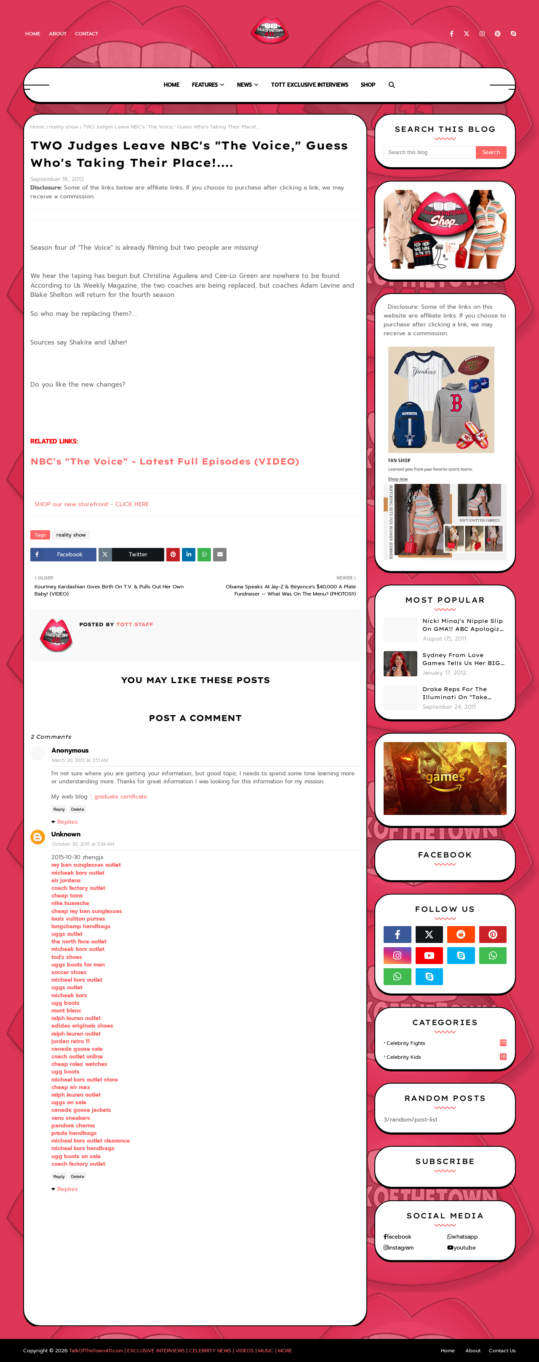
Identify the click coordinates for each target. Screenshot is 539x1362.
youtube (465, 1248)
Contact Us (502, 1350)
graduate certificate (120, 797)
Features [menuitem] (205, 85)
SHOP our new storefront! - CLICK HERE (92, 504)
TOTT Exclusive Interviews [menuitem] (309, 85)
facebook (399, 1237)
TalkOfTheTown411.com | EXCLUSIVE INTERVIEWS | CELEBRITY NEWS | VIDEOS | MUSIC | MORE (180, 1350)
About (58, 33)
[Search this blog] (430, 152)
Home (32, 33)
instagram (401, 1248)
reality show (63, 127)
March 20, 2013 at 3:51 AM (80, 760)
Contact (86, 33)
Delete (77, 809)
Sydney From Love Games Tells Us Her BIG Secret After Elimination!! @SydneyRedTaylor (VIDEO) (461, 660)
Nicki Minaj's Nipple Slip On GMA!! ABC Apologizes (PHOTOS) (464, 625)
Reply (59, 809)
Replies (67, 821)
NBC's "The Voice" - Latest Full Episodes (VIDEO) (164, 461)
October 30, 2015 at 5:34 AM (83, 844)
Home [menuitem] (171, 85)
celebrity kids (447, 1057)
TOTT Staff (133, 624)
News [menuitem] (244, 85)
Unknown (65, 834)
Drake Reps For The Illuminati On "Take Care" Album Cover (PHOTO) (454, 694)
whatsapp (465, 1237)
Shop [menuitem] (368, 85)
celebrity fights (447, 1043)
